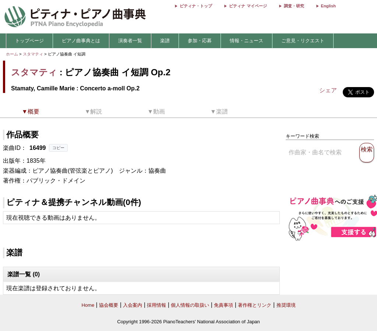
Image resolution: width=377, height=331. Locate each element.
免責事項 (223, 305)
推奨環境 (286, 305)
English (328, 6)
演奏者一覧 (130, 40)
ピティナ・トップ (196, 6)
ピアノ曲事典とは (81, 40)
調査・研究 (294, 6)
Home (87, 305)
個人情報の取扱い (190, 305)
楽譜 (165, 40)
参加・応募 (200, 40)
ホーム (12, 54)
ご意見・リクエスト (302, 40)
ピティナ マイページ (248, 6)
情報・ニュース (246, 40)
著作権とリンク (254, 305)
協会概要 (108, 305)
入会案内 (132, 305)
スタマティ (33, 54)
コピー (58, 147)
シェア (328, 90)
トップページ (29, 40)
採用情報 (156, 305)
